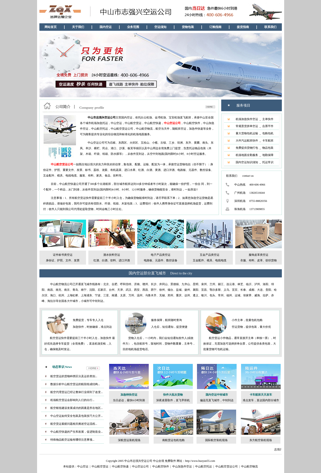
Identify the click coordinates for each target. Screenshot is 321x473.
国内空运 (106, 27)
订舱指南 (215, 27)
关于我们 (78, 27)
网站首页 (51, 27)
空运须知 (160, 27)
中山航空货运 (100, 466)
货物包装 (188, 27)
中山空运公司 (140, 466)
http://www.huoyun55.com (200, 461)
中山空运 (82, 466)
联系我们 (270, 27)
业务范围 (133, 27)
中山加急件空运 (182, 466)
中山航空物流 (249, 466)
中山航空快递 (120, 466)
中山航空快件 (160, 466)
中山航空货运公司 (226, 466)
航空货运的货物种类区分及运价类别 (72, 376)
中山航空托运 (203, 466)
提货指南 (243, 27)
